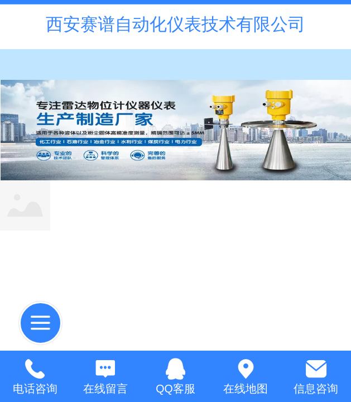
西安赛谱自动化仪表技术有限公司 (175, 24)
